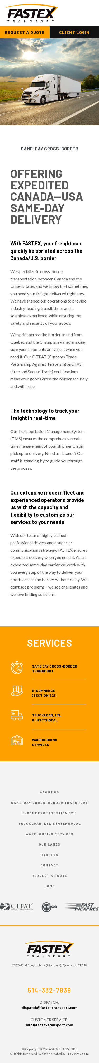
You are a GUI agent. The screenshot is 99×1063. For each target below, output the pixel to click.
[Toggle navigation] (84, 13)
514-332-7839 (49, 990)
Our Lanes (49, 844)
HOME (49, 886)
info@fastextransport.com (49, 1024)
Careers (50, 855)
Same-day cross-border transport (49, 802)
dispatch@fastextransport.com (49, 1007)
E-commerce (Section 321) (49, 813)
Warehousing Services (44, 742)
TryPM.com (78, 1054)
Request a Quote (49, 875)
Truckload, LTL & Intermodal (46, 717)
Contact (49, 865)
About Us (49, 792)
